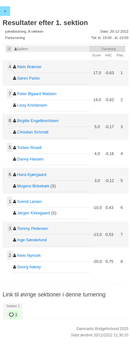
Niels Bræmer (29, 67)
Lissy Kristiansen (32, 105)
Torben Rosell (29, 148)
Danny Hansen (30, 159)
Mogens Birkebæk (33, 186)
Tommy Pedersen (32, 228)
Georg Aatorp (29, 267)
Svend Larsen (29, 201)
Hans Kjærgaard (31, 174)
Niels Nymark (29, 255)
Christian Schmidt (33, 132)
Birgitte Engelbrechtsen (37, 121)
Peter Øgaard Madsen (36, 94)
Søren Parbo (28, 78)
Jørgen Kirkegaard (33, 213)
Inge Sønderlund (32, 240)
